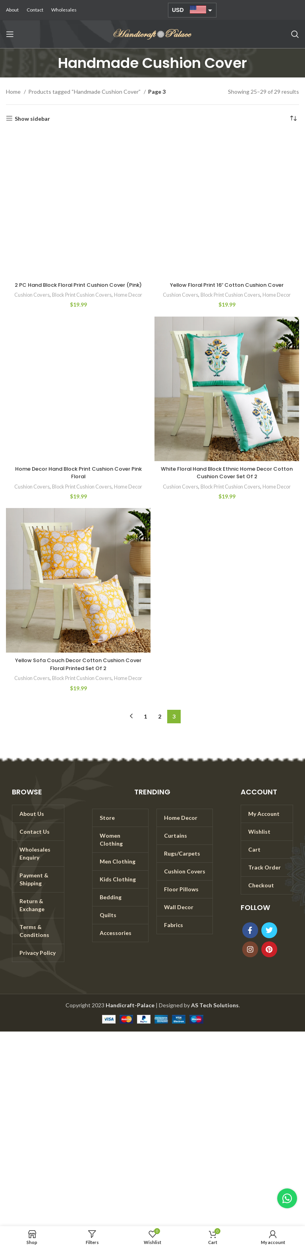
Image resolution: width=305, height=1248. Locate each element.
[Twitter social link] (269, 938)
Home (14, 91)
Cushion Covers (29, 302)
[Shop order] (293, 119)
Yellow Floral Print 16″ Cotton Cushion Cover (227, 285)
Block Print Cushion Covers (81, 302)
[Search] (295, 34)
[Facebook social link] (250, 938)
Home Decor (130, 302)
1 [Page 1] (145, 724)
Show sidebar (32, 118)
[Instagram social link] (250, 957)
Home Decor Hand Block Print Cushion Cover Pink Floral (78, 480)
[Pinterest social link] (269, 957)
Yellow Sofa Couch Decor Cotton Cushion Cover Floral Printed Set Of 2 (78, 672)
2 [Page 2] (159, 724)
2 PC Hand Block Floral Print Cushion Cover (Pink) (78, 289)
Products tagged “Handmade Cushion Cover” (85, 91)
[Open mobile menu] (10, 34)
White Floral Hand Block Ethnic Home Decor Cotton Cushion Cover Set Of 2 (227, 480)
